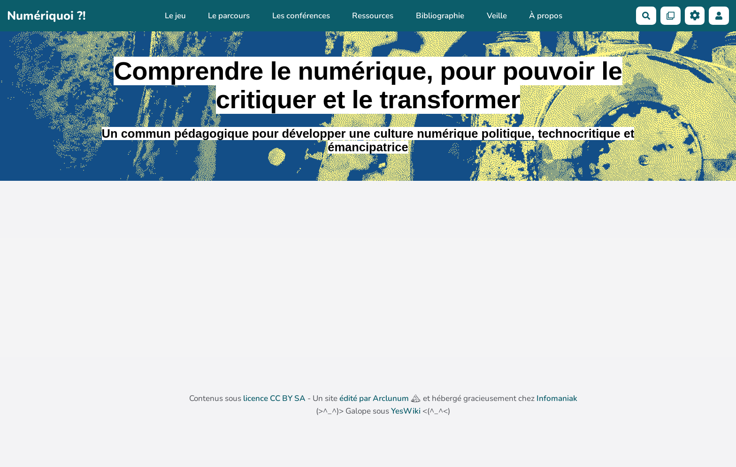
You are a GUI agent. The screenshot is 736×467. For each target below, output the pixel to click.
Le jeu (175, 15)
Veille (497, 15)
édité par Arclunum (374, 398)
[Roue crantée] (695, 16)
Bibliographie (440, 15)
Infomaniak (557, 398)
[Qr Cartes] (670, 16)
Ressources (372, 15)
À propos (545, 15)
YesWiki (406, 411)
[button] (719, 16)
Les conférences (301, 15)
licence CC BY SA (274, 398)
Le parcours (229, 15)
